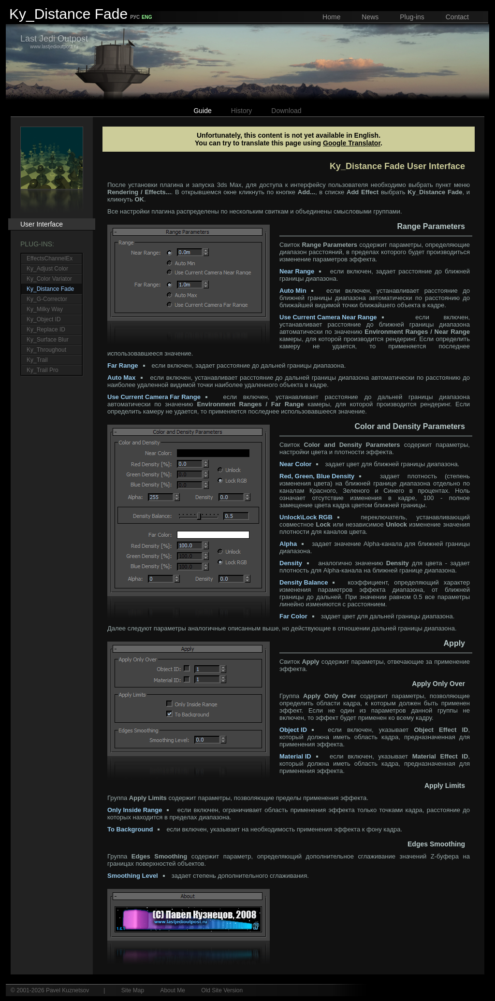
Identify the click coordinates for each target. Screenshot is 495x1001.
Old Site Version (222, 990)
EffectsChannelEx (50, 258)
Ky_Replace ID (46, 329)
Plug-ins (412, 17)
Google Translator (351, 143)
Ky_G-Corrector (47, 299)
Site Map (132, 990)
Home (331, 17)
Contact (457, 17)
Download (286, 110)
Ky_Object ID (44, 319)
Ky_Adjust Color (47, 268)
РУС (135, 17)
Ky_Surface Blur (48, 339)
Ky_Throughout (46, 349)
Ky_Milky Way (45, 309)
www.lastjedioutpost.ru (54, 41)
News (370, 17)
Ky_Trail (37, 360)
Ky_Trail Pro (42, 370)
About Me (172, 990)
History (241, 110)
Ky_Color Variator (49, 278)
